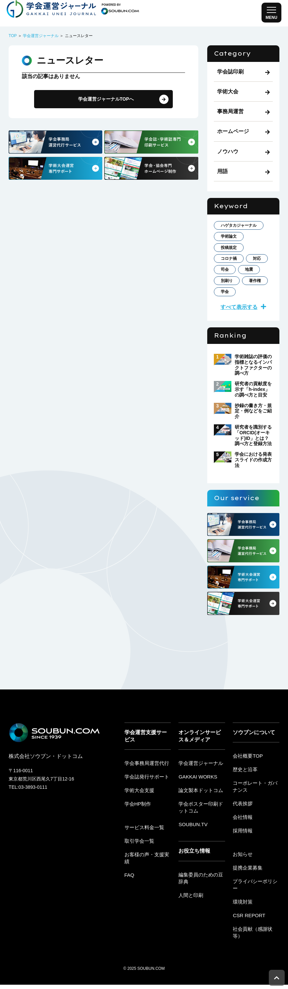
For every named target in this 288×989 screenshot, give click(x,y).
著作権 (229, 315)
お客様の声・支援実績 (147, 875)
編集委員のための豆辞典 (201, 899)
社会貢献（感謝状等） (256, 940)
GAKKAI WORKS (196, 800)
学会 (257, 315)
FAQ (129, 888)
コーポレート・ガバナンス (256, 809)
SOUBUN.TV (192, 846)
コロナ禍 (231, 274)
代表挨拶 (242, 825)
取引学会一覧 (138, 862)
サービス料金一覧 (143, 849)
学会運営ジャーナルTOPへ (103, 100)
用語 (222, 171)
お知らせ (242, 874)
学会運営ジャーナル (41, 35)
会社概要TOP (247, 779)
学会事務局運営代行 (145, 787)
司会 (252, 288)
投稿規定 (231, 260)
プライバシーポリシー (256, 901)
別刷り (255, 302)
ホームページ (233, 131)
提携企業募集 (247, 887)
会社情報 (242, 838)
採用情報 (242, 851)
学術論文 (231, 247)
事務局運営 (230, 111)
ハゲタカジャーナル (242, 230)
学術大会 (227, 91)
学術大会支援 (138, 813)
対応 (226, 288)
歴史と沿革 (244, 792)
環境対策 (242, 914)
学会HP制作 (136, 826)
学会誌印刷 (230, 71)
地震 (226, 302)
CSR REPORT (248, 927)
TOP (13, 35)
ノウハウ (227, 151)
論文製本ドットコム (199, 813)
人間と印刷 (190, 915)
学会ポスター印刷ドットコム (201, 830)
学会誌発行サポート (145, 800)
